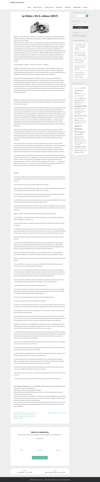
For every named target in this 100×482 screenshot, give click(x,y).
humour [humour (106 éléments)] (80, 110)
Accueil (29, 7)
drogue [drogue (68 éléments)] (83, 102)
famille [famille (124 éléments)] (77, 108)
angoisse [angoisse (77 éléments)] (81, 93)
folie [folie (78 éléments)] (82, 108)
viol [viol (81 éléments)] (84, 150)
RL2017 (16, 418)
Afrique (16, 413)
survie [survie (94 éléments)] (78, 144)
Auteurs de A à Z (38, 7)
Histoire (31, 414)
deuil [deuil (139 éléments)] (83, 98)
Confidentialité (77, 7)
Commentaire (40, 438)
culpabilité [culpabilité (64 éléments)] (76, 98)
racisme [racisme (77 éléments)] (78, 123)
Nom (21, 450)
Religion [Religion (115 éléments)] (77, 137)
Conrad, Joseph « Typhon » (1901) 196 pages (80, 75)
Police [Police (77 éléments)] (84, 120)
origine (54, 413)
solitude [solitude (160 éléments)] (78, 143)
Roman (20, 418)
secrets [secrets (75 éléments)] (82, 139)
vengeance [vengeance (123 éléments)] (78, 150)
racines (64, 413)
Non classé (33, 416)
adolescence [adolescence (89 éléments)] (77, 88)
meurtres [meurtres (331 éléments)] (80, 115)
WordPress (54, 479)
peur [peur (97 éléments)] (80, 120)
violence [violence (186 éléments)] (78, 152)
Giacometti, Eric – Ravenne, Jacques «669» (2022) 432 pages (80, 54)
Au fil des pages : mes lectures (26, 413)
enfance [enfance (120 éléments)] (77, 104)
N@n (76, 52)
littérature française (24, 416)
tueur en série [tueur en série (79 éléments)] (83, 148)
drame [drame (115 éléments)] (77, 102)
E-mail (40, 450)
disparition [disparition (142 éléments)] (79, 100)
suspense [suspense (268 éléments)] (80, 147)
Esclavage (25, 414)
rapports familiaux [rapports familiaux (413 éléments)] (78, 129)
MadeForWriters (66, 479)
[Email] (80, 24)
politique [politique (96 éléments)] (77, 122)
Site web (58, 450)
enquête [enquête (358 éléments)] (80, 106)
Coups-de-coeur (49, 7)
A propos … (86, 7)
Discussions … (59, 7)
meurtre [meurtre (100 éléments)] (77, 113)
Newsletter (68, 7)
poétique (59, 413)
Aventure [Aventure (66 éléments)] (78, 95)
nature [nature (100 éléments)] (77, 118)
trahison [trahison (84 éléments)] (76, 148)
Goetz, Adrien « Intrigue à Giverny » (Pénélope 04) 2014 (80, 60)
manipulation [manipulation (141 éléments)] (79, 112)
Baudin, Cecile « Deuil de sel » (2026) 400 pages (80, 67)
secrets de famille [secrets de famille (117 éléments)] (80, 141)
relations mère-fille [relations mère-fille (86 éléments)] (79, 136)
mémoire (49, 413)
